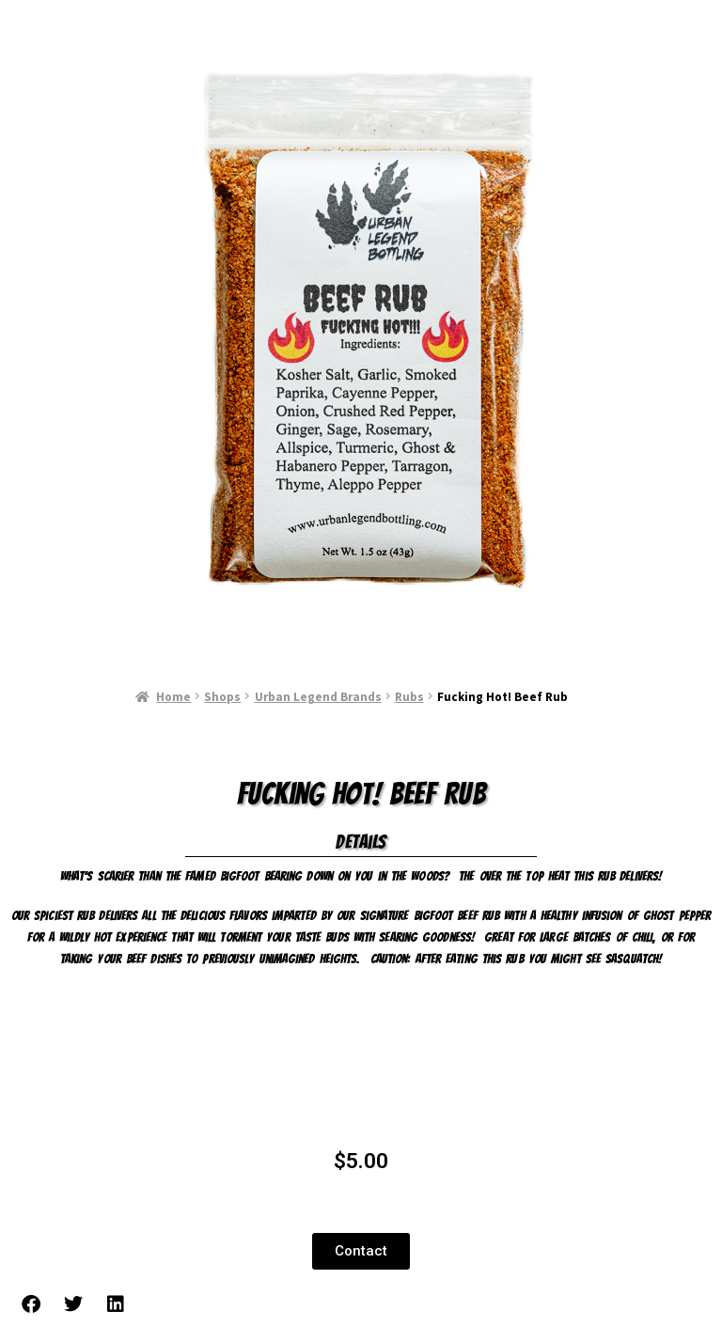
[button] (361, 1251)
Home (173, 697)
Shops (222, 697)
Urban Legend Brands (318, 697)
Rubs (409, 697)
